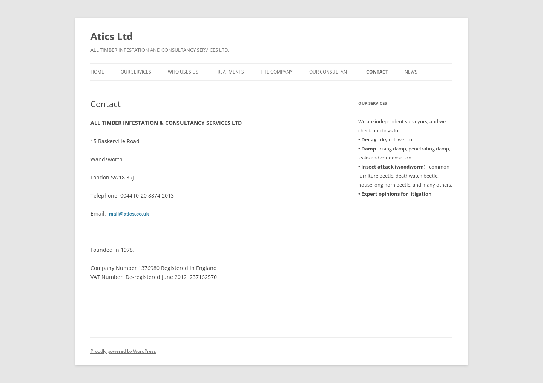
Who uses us (183, 72)
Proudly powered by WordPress (123, 351)
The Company (277, 72)
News (411, 72)
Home (97, 72)
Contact (377, 72)
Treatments (229, 72)
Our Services (136, 72)
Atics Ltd (111, 36)
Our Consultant (329, 72)
